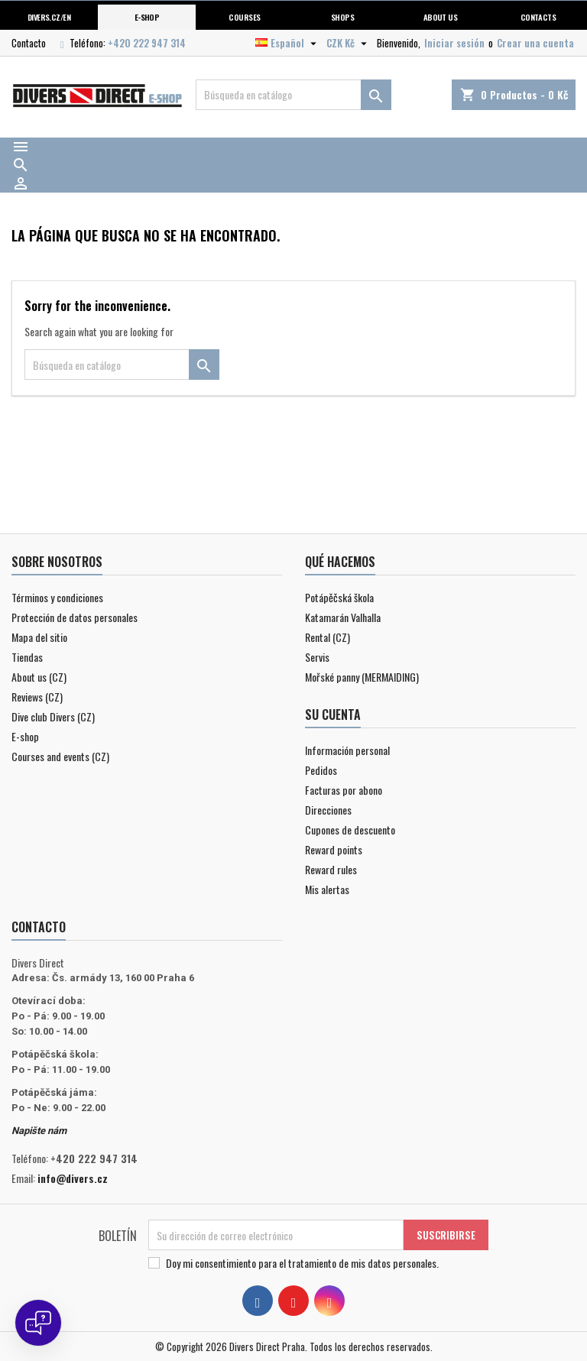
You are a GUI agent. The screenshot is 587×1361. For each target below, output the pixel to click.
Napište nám (38, 1130)
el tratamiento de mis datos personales (357, 1263)
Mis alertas (327, 889)
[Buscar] (293, 94)
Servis (317, 657)
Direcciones (328, 810)
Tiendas (27, 657)
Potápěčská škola (339, 597)
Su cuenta (333, 714)
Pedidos (321, 770)
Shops (342, 17)
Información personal (347, 750)
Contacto (28, 42)
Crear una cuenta (535, 42)
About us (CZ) (38, 677)
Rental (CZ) (327, 637)
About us (440, 17)
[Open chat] (38, 1323)
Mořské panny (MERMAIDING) (362, 677)
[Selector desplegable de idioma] (287, 43)
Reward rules (331, 869)
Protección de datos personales (74, 617)
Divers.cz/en (49, 17)
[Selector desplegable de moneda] (348, 43)
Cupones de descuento (350, 829)
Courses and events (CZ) (60, 756)
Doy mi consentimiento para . (302, 1263)
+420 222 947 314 (147, 42)
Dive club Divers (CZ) (53, 716)
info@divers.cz (72, 1178)
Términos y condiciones (57, 597)
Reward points (333, 849)
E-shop (147, 17)
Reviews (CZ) (37, 697)
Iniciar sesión (454, 42)
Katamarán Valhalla (343, 617)
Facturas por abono (343, 790)
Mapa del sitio (39, 637)
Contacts (538, 17)
